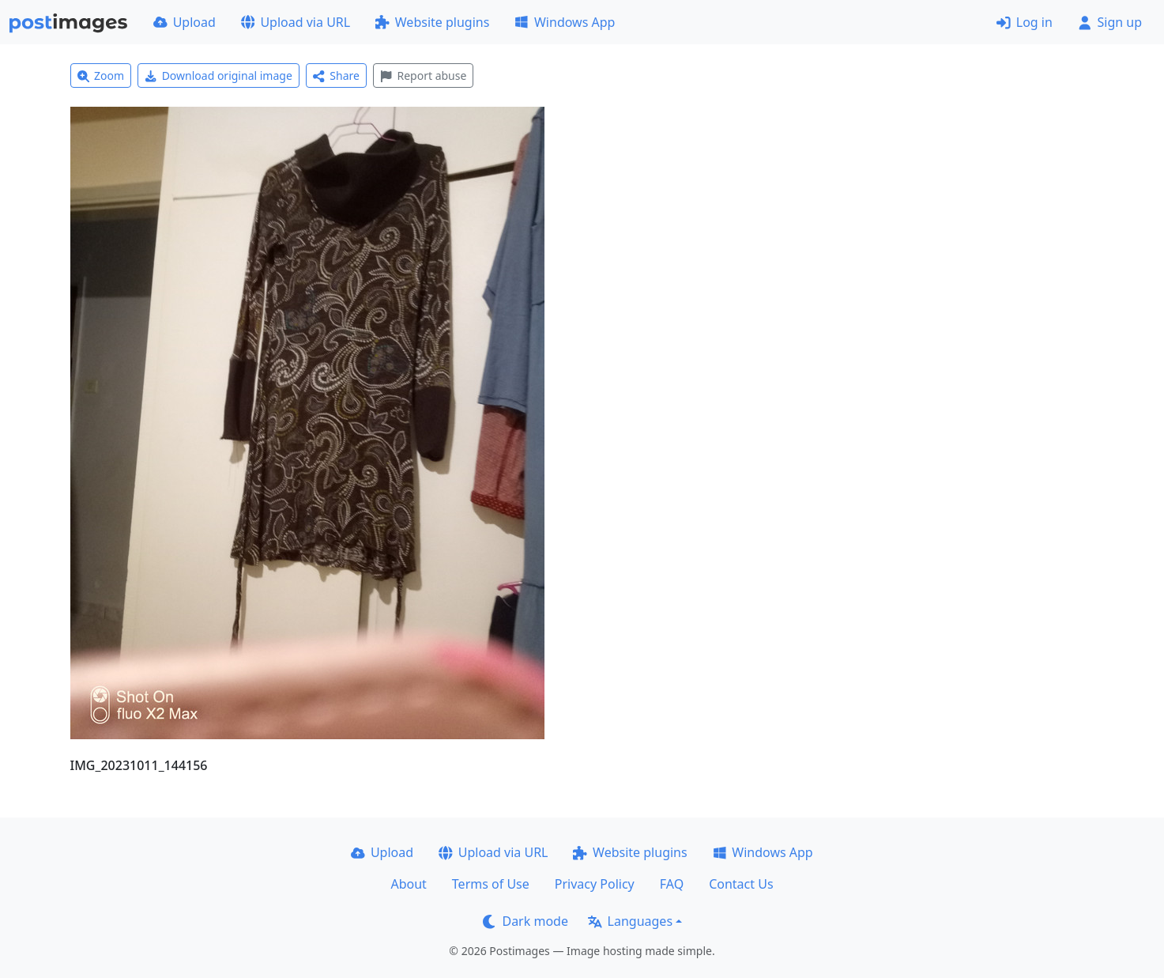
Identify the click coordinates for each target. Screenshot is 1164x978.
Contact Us (741, 884)
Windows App (564, 22)
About (408, 884)
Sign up (1110, 22)
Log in (1024, 22)
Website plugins (432, 22)
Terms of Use (490, 884)
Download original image (218, 75)
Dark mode (525, 921)
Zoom (101, 75)
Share (336, 75)
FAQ (672, 884)
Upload (184, 22)
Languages (630, 921)
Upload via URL (295, 22)
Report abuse (423, 75)
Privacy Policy (595, 884)
